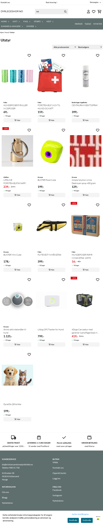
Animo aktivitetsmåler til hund (14, 331)
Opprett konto (59, 473)
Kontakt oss (5, 2)
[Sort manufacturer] (64, 47)
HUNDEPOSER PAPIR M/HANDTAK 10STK (82, 256)
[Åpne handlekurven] (99, 11)
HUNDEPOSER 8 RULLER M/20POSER (15, 107)
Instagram (57, 495)
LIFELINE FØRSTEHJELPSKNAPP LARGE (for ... (14, 182)
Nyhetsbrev (7, 503)
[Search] (65, 11)
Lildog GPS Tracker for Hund (51, 329)
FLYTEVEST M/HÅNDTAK (49, 254)
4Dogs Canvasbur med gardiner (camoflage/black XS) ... (85, 331)
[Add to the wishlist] (29, 55)
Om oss (5, 492)
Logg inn (56, 478)
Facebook (57, 490)
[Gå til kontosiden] (88, 11)
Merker (78, 24)
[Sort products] (89, 47)
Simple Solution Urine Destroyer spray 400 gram (84, 182)
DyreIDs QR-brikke (12, 404)
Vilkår (55, 462)
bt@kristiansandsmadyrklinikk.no (17, 464)
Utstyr (12, 32)
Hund (7, 32)
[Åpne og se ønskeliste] (93, 11)
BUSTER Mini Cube (12, 254)
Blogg (4, 497)
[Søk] (51, 11)
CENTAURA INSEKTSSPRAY (85, 105)
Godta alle (87, 520)
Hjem (2, 32)
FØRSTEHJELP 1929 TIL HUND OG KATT (49, 107)
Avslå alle (73, 520)
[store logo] (12, 12)
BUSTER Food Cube (47, 180)
